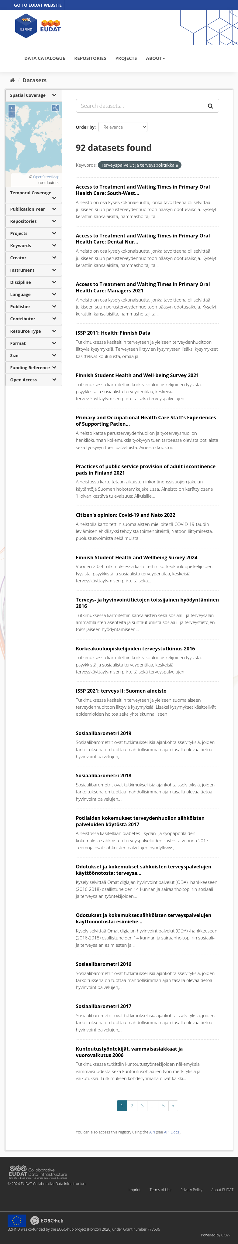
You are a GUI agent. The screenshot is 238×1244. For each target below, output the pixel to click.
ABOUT (155, 58)
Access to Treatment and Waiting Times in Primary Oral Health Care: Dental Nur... (143, 238)
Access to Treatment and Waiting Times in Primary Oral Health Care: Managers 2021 (143, 287)
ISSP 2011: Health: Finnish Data (113, 332)
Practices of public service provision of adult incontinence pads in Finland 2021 (146, 469)
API (152, 1132)
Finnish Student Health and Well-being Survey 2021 (137, 375)
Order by (85, 127)
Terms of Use (160, 1189)
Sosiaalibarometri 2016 (104, 964)
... (152, 1106)
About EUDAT (222, 1189)
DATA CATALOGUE (44, 58)
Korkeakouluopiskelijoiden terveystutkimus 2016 (135, 648)
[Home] (12, 80)
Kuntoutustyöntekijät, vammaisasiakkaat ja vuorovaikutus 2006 (129, 1051)
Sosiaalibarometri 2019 (104, 733)
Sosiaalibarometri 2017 (104, 1006)
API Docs (171, 1132)
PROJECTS (126, 58)
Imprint (134, 1189)
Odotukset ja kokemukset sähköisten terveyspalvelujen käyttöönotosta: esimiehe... (144, 918)
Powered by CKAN (215, 1235)
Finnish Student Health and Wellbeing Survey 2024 (137, 557)
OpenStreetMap (46, 176)
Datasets (34, 80)
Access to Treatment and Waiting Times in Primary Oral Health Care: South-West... (143, 189)
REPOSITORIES (90, 58)
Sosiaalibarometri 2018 (104, 775)
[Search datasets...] (139, 106)
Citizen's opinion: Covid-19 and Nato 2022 (125, 515)
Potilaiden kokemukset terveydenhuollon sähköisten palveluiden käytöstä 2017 (140, 821)
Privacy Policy (191, 1189)
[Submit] (211, 106)
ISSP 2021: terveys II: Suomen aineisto (121, 690)
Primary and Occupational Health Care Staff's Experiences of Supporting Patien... (146, 420)
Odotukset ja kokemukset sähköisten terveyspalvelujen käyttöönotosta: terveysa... (144, 869)
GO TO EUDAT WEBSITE (38, 5)
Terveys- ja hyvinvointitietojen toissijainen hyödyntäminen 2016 (147, 602)
